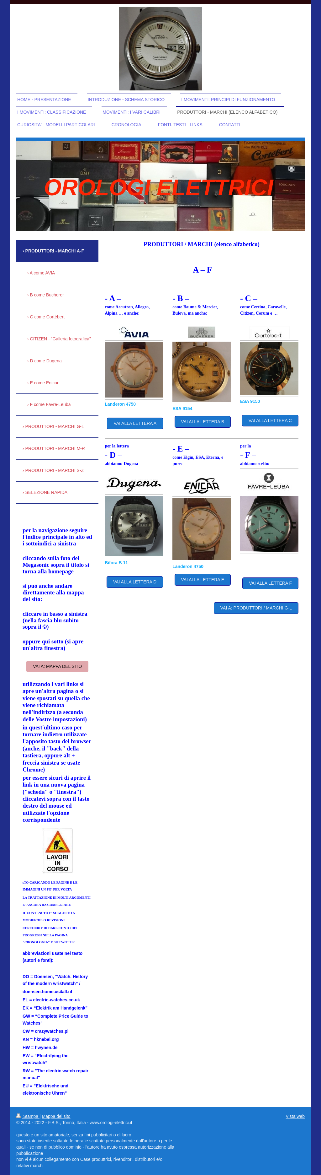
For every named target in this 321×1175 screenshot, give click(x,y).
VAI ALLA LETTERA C (270, 420)
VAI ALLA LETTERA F (270, 583)
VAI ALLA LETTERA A (134, 423)
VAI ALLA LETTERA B (202, 421)
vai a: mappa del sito (57, 666)
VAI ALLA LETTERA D (134, 581)
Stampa (27, 1116)
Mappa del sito (56, 1116)
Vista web (295, 1116)
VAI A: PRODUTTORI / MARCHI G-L (256, 607)
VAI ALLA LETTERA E (202, 579)
